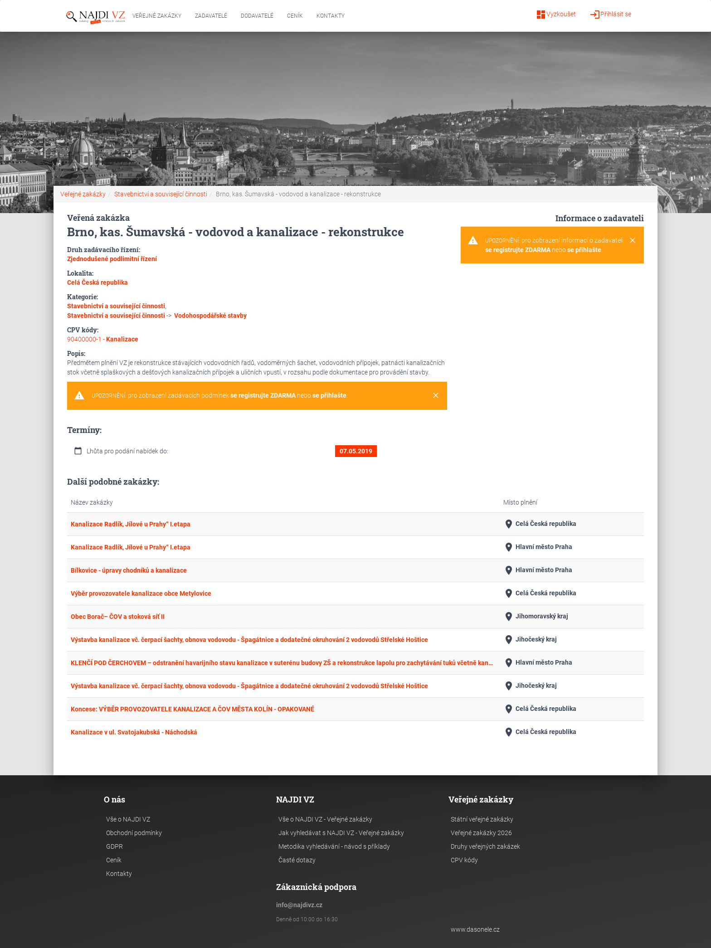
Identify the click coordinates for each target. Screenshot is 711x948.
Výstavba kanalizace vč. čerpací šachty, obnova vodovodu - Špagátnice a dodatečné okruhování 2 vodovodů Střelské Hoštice (249, 639)
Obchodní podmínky (134, 832)
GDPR (114, 846)
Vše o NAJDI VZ (128, 819)
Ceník (295, 16)
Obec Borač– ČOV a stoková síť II (118, 616)
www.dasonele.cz (475, 929)
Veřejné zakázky (156, 16)
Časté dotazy (297, 860)
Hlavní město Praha (537, 547)
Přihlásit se (610, 14)
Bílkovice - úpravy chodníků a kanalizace (129, 570)
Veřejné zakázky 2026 (481, 832)
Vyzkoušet (556, 14)
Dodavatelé (257, 16)
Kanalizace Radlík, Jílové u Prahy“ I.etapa (130, 524)
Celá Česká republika (539, 524)
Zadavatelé (211, 16)
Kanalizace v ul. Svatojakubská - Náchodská (134, 732)
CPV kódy (464, 860)
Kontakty (331, 16)
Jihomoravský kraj (535, 616)
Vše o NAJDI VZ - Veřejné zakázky (325, 819)
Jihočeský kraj (530, 639)
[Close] (435, 396)
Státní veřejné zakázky (482, 819)
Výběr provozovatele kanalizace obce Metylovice (141, 593)
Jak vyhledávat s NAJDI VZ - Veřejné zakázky (341, 832)
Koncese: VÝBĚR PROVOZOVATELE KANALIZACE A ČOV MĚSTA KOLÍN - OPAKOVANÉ (192, 709)
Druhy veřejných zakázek (485, 846)
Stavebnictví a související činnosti (160, 194)
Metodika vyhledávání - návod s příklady (334, 846)
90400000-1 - (102, 339)
